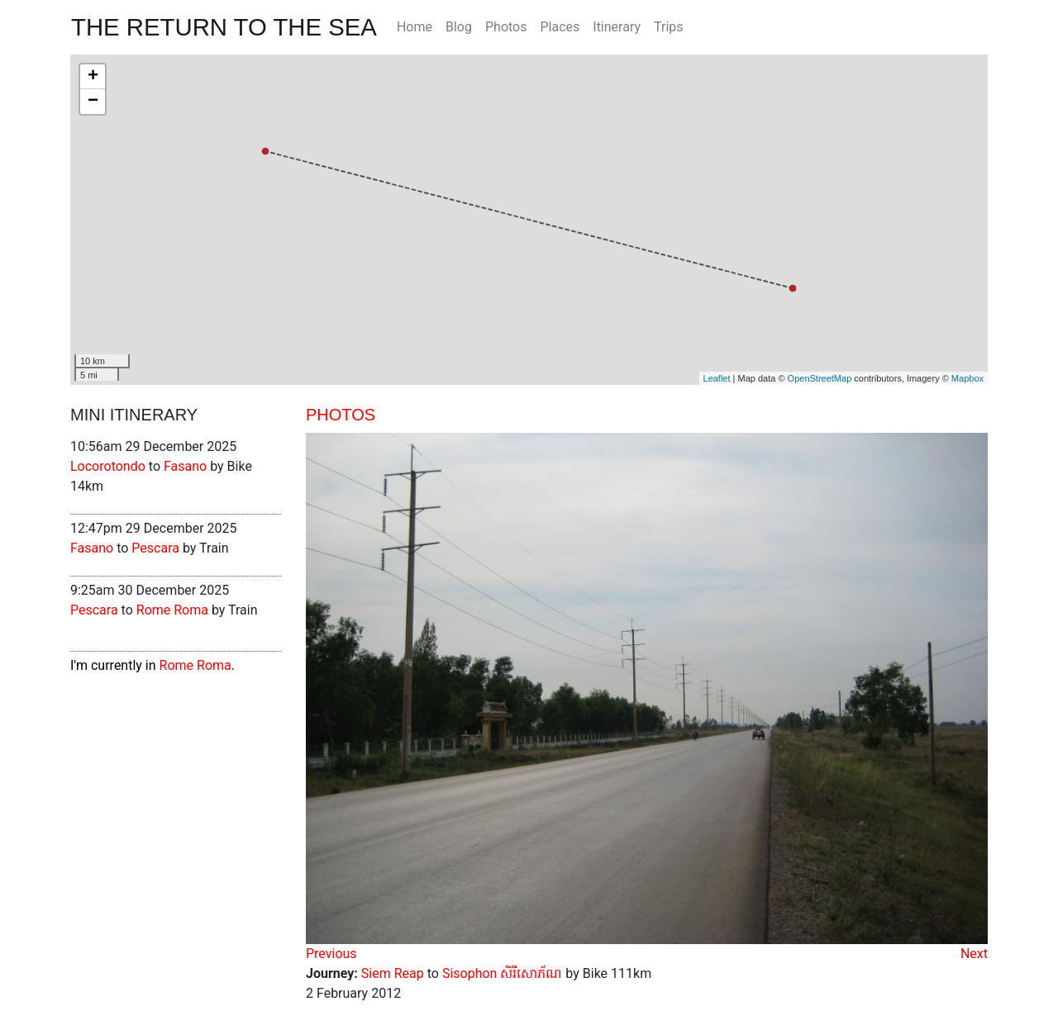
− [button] (93, 101)
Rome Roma (172, 610)
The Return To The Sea (224, 26)
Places (559, 27)
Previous (331, 953)
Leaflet (717, 378)
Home (414, 27)
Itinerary (617, 27)
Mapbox (967, 378)
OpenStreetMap (820, 378)
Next (974, 953)
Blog (459, 27)
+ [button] (93, 76)
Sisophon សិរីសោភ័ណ (502, 973)
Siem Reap (392, 973)
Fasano (185, 466)
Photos (506, 27)
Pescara (155, 548)
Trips (669, 27)
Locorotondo (107, 466)
